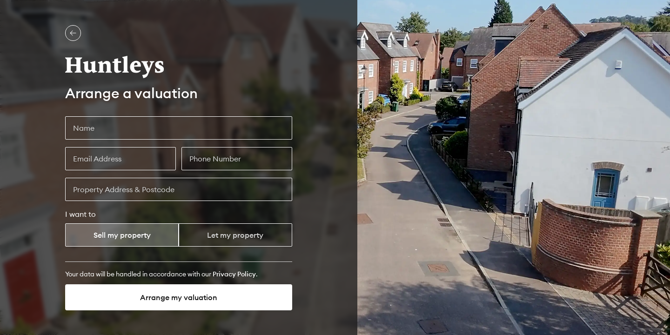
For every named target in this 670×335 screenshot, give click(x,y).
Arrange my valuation (178, 297)
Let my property (235, 235)
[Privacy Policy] (234, 274)
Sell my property (122, 235)
